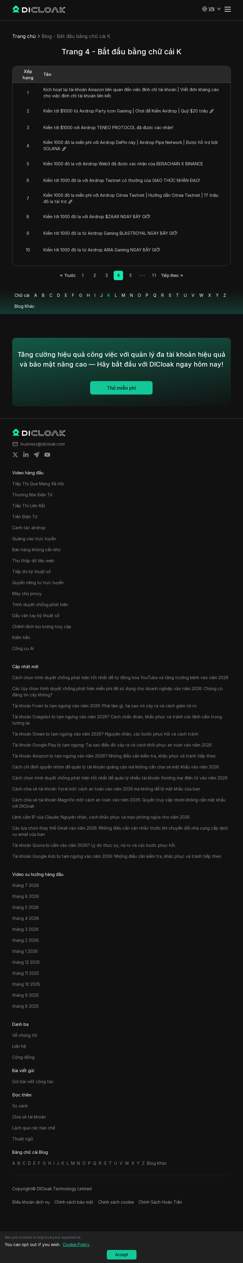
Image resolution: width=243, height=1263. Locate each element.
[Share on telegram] (37, 455)
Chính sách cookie (116, 1202)
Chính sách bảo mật (73, 1202)
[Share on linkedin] (26, 455)
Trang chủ (24, 36)
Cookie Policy (76, 1244)
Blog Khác (25, 306)
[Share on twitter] (15, 455)
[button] (211, 9)
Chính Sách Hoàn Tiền (160, 1202)
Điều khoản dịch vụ (31, 1202)
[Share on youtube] (47, 455)
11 (154, 275)
